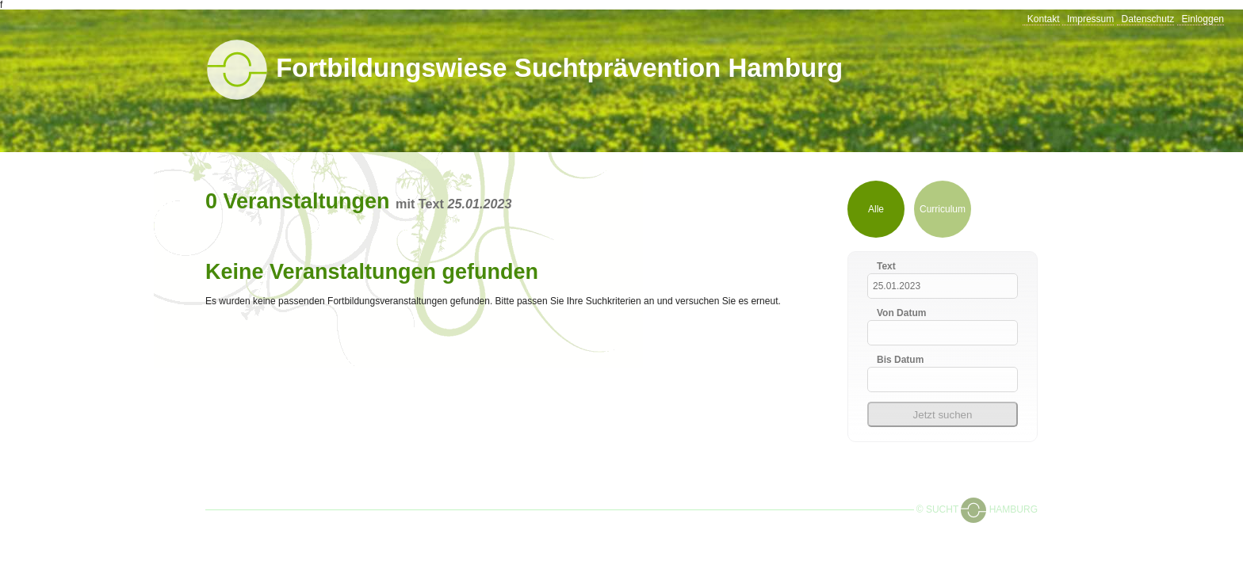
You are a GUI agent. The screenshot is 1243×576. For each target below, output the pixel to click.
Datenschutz (1148, 19)
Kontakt (1043, 19)
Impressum (1090, 19)
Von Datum (901, 313)
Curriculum (943, 209)
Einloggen (1203, 19)
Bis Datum (900, 359)
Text (886, 266)
